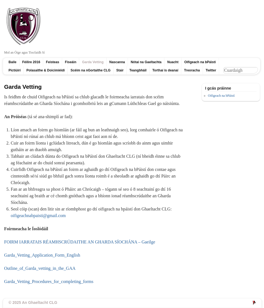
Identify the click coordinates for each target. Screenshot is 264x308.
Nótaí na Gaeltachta (146, 62)
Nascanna (117, 62)
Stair (120, 70)
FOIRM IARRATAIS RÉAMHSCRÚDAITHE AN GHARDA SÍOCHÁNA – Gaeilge (79, 242)
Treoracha (192, 70)
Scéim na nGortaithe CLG (90, 70)
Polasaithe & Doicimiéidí (45, 70)
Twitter (211, 70)
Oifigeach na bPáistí (200, 62)
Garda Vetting (92, 62)
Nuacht (172, 62)
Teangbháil (137, 70)
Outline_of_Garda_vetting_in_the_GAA (40, 268)
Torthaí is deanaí (165, 70)
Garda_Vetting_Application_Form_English (42, 255)
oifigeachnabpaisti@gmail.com (38, 215)
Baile (12, 62)
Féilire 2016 (31, 62)
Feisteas (52, 62)
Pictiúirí (15, 70)
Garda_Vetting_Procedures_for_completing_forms (48, 281)
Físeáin (70, 62)
